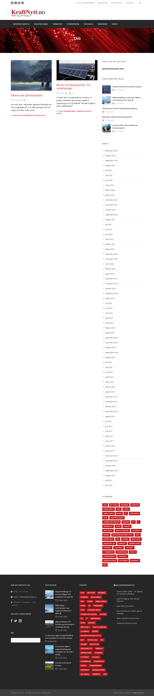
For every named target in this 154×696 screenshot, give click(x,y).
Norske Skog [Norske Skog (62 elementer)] (108, 539)
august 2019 (110, 298)
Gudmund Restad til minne (127, 623)
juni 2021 (108, 229)
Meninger (102, 24)
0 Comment (119, 90)
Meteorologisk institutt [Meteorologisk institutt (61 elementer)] (122, 535)
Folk (61, 111)
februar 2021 (110, 244)
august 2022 (110, 165)
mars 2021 (109, 239)
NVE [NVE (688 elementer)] (117, 539)
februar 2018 (110, 387)
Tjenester (57, 24)
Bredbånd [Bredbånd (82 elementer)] (124, 505)
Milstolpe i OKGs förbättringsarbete (117, 117)
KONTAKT (130, 3)
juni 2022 (108, 175)
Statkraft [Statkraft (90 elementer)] (118, 547)
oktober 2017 (110, 406)
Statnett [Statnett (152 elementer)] (129, 547)
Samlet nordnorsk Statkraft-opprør (127, 87)
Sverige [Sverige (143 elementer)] (133, 552)
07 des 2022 (62, 600)
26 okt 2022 (62, 630)
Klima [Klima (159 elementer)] (118, 526)
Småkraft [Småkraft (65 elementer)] (122, 543)
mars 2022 (109, 185)
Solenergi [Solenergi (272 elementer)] (107, 547)
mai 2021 (108, 234)
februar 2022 (110, 190)
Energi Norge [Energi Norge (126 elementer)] (108, 513)
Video (114, 24)
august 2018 (110, 357)
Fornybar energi (69, 111)
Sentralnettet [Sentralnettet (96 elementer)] (109, 543)
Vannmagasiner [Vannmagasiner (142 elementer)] (109, 560)
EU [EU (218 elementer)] (126, 513)
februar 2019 (110, 328)
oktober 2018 (110, 347)
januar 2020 (110, 274)
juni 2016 (108, 485)
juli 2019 (108, 303)
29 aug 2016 (63, 93)
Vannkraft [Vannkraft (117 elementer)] (123, 556)
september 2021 (111, 215)
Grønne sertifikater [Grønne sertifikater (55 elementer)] (111, 522)
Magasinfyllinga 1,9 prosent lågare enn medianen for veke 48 (64, 594)
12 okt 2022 (62, 658)
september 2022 (111, 160)
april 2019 (109, 318)
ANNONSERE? (103, 3)
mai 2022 (108, 180)
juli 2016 (108, 480)
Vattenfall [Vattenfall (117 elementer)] (123, 560)
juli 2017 (108, 421)
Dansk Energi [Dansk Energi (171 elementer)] (108, 509)
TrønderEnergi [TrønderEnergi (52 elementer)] (109, 556)
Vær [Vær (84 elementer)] (104, 565)
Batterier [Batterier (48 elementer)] (114, 505)
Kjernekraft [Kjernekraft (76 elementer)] (108, 526)
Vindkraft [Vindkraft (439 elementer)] (135, 560)
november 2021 (111, 205)
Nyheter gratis (40, 115)
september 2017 (111, 411)
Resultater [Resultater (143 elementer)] (136, 539)
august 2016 (110, 475)
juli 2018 (108, 362)
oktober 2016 (110, 465)
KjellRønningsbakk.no (125, 585)
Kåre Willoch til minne (125, 606)
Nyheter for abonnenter (23, 115)
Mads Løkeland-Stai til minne (128, 618)
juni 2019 (108, 308)
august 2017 (110, 416)
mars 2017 (109, 441)
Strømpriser (73, 24)
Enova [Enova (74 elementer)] (119, 513)
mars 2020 (109, 264)
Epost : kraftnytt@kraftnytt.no (25, 597)
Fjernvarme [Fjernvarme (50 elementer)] (134, 513)
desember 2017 (111, 397)
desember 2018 (111, 338)
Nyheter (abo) (41, 24)
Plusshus (88, 24)
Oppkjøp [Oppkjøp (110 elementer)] (125, 539)
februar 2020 (110, 269)
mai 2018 (108, 372)
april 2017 (109, 436)
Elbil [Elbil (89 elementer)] (118, 509)
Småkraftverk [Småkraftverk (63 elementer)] (134, 543)
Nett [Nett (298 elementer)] (138, 535)
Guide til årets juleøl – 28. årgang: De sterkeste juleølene (130, 592)
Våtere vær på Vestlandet (26, 95)
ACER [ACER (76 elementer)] (105, 505)
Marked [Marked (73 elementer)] (106, 535)
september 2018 (111, 352)
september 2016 (111, 470)
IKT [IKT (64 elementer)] (133, 522)
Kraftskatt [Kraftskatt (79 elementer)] (107, 530)
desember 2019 (111, 278)
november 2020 (111, 259)
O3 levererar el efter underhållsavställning (119, 108)
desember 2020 (111, 254)
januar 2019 (110, 333)
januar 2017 (110, 451)
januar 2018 (110, 392)
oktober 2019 (110, 288)
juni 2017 (108, 426)
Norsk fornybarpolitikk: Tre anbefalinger (73, 86)
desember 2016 (111, 456)
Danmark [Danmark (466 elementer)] (135, 505)
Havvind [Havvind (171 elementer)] (126, 522)
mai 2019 (108, 313)
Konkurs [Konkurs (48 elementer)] (127, 526)
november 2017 (111, 402)
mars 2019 (109, 323)
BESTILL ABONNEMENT (86, 3)
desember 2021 (111, 200)
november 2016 (111, 461)
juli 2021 (108, 224)
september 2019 (111, 293)
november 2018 (111, 342)
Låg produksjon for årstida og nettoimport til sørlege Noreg (65, 624)
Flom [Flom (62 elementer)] (105, 518)
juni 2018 (108, 367)
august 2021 (110, 219)
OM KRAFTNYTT (117, 3)
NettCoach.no (138, 693)
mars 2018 (109, 382)
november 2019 (111, 283)
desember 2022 (111, 151)
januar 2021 (110, 249)
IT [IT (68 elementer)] (138, 522)
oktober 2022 (110, 155)
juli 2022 (108, 170)
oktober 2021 (110, 210)
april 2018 (109, 377)
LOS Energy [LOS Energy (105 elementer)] (136, 530)
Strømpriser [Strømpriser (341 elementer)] (122, 552)
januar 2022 (110, 195)
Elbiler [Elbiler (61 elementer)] (126, 509)
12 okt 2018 (17, 100)
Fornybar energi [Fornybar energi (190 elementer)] (117, 518)
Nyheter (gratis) (21, 24)
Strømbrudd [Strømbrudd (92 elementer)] (108, 552)
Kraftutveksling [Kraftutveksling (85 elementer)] (122, 530)
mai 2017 (108, 431)
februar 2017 (110, 446)
